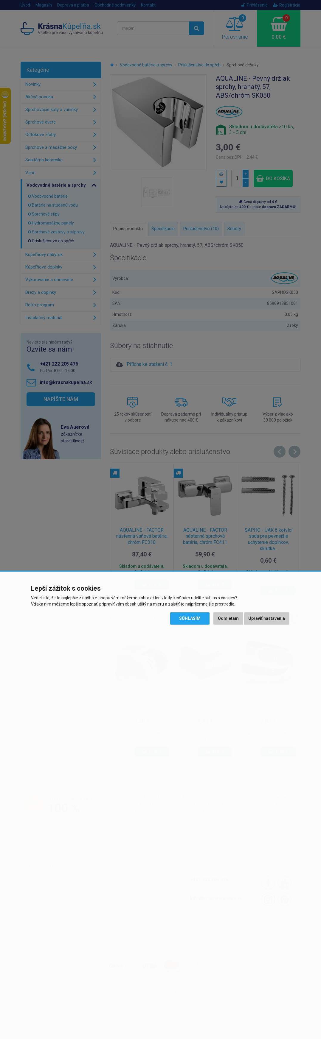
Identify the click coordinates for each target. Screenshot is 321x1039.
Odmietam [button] (228, 618)
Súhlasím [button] (190, 618)
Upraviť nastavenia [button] (266, 618)
